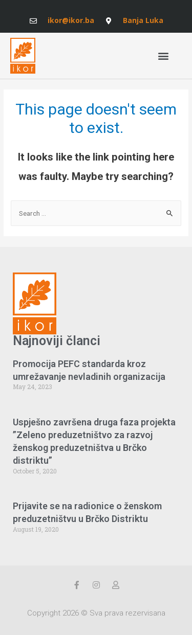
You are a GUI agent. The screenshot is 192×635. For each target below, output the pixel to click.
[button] (163, 55)
